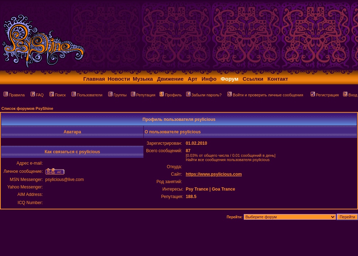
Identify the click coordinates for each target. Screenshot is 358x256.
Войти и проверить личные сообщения (265, 95)
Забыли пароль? (204, 95)
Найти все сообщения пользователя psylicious (228, 160)
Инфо (208, 79)
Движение (170, 79)
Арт (193, 79)
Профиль (170, 95)
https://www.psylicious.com (214, 174)
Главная (94, 79)
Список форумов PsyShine (27, 108)
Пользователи (87, 95)
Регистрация (325, 95)
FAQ (37, 95)
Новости (119, 79)
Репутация (143, 95)
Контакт (278, 79)
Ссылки (253, 79)
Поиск (57, 95)
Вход (350, 95)
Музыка (143, 79)
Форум (229, 79)
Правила (14, 95)
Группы (117, 95)
